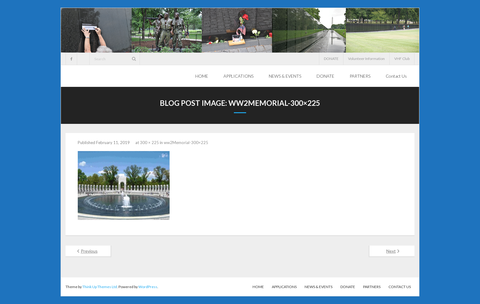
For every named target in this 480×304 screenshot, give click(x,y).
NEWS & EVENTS (318, 286)
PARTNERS (372, 286)
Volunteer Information (366, 58)
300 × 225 (149, 142)
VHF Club (402, 58)
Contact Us (399, 286)
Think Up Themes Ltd (99, 286)
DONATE (331, 58)
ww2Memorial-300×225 (186, 142)
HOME (258, 286)
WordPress (147, 286)
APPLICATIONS (284, 286)
